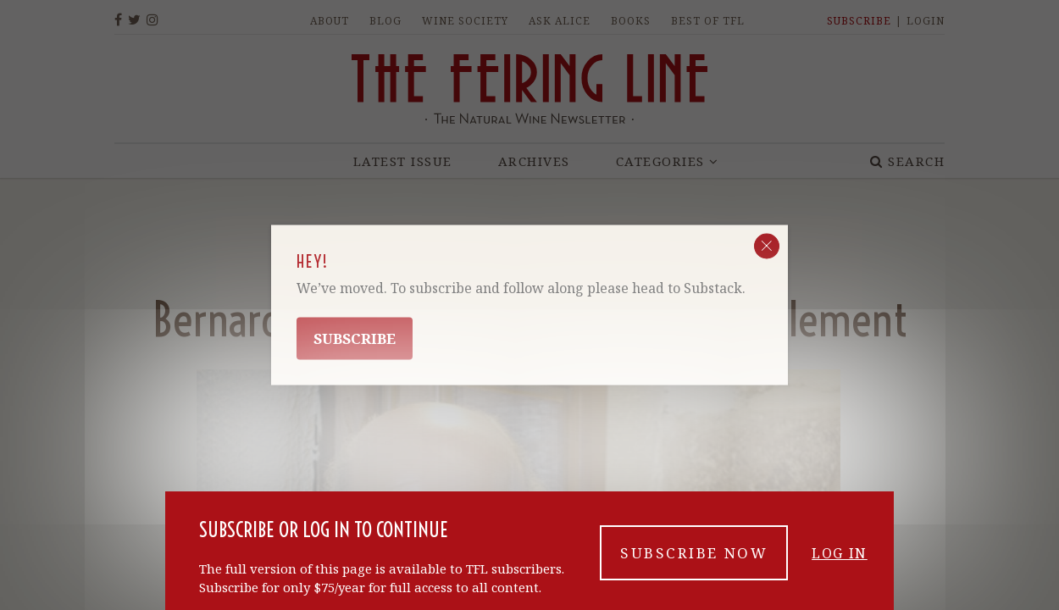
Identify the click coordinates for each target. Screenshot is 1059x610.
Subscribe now (694, 553)
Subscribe (354, 338)
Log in (840, 553)
